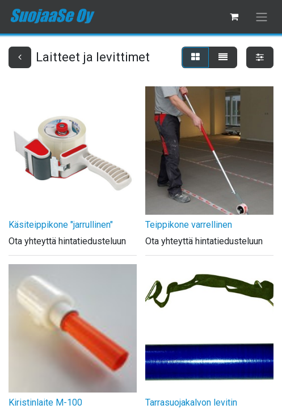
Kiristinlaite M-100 (45, 402)
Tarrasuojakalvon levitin (191, 402)
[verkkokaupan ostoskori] (233, 16)
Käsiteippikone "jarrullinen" (61, 224)
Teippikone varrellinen (188, 224)
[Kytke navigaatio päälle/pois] (261, 17)
